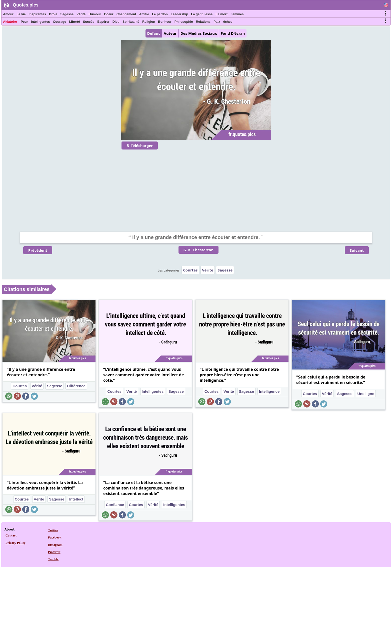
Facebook (54, 537)
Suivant (357, 250)
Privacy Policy (16, 542)
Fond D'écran (233, 33)
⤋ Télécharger (139, 145)
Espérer (103, 22)
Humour (94, 14)
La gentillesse (201, 14)
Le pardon (160, 14)
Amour (8, 14)
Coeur (109, 14)
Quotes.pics (25, 5)
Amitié (144, 14)
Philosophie (183, 22)
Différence (76, 386)
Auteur (170, 33)
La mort (222, 14)
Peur (24, 22)
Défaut (153, 33)
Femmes (237, 14)
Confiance (115, 504)
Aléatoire (10, 22)
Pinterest (54, 552)
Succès (88, 22)
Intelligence (269, 391)
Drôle (53, 14)
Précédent (37, 250)
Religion (148, 22)
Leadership (179, 14)
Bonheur (164, 22)
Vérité (81, 14)
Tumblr (53, 559)
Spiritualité (130, 22)
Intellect (76, 499)
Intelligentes (40, 22)
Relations (203, 22)
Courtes (190, 270)
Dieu (116, 22)
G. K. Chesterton (199, 249)
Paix (217, 22)
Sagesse (67, 14)
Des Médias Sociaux (198, 33)
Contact (11, 535)
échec (227, 22)
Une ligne (365, 394)
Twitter (53, 530)
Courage (59, 22)
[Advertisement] (196, 187)
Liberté (74, 22)
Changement (126, 14)
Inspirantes (37, 14)
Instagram (55, 544)
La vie (21, 14)
